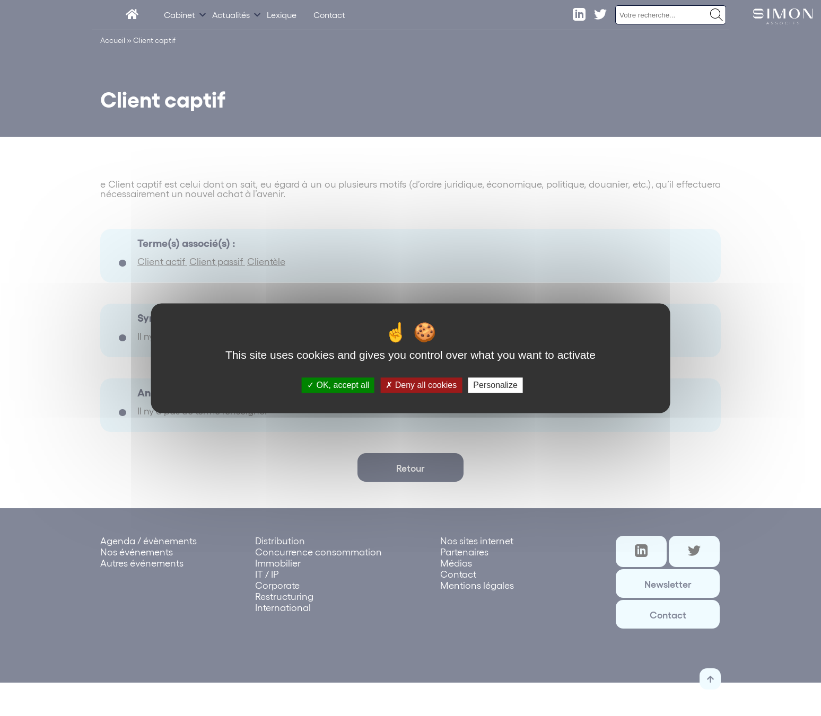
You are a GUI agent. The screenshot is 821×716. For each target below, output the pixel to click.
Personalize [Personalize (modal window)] (495, 385)
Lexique (281, 15)
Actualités (231, 15)
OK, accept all (338, 385)
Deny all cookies (421, 385)
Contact (329, 15)
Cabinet (179, 15)
